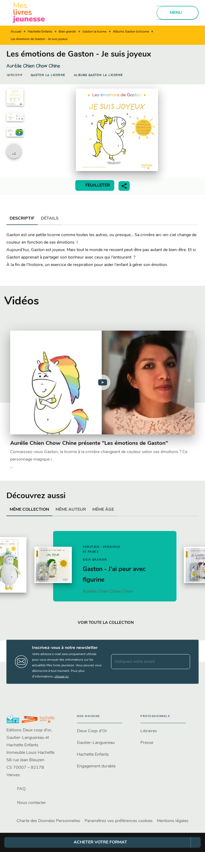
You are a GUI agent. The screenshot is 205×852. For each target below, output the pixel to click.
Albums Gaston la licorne (131, 31)
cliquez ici (61, 676)
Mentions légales (172, 821)
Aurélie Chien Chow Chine (33, 66)
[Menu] (177, 12)
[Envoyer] (183, 661)
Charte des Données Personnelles (48, 821)
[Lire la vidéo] (102, 382)
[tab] (22, 218)
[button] (48, 75)
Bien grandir (67, 31)
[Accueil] (28, 12)
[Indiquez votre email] (144, 661)
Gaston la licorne (94, 31)
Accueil (16, 31)
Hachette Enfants (40, 31)
